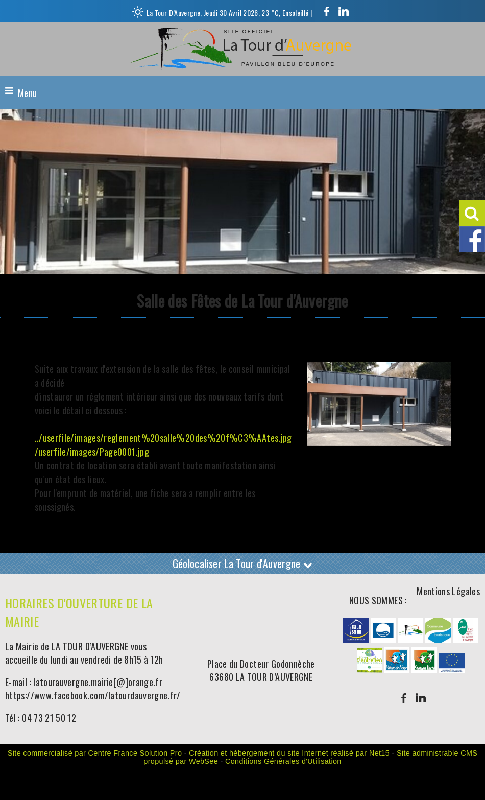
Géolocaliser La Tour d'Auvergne (243, 563)
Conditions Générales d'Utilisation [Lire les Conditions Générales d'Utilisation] (283, 761)
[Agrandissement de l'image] (356, 638)
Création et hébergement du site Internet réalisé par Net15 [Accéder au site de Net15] (289, 753)
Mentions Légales (448, 591)
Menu (27, 93)
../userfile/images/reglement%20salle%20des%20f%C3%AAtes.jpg (163, 437)
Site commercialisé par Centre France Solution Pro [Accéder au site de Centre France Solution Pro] (95, 753)
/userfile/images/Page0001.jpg (92, 451)
